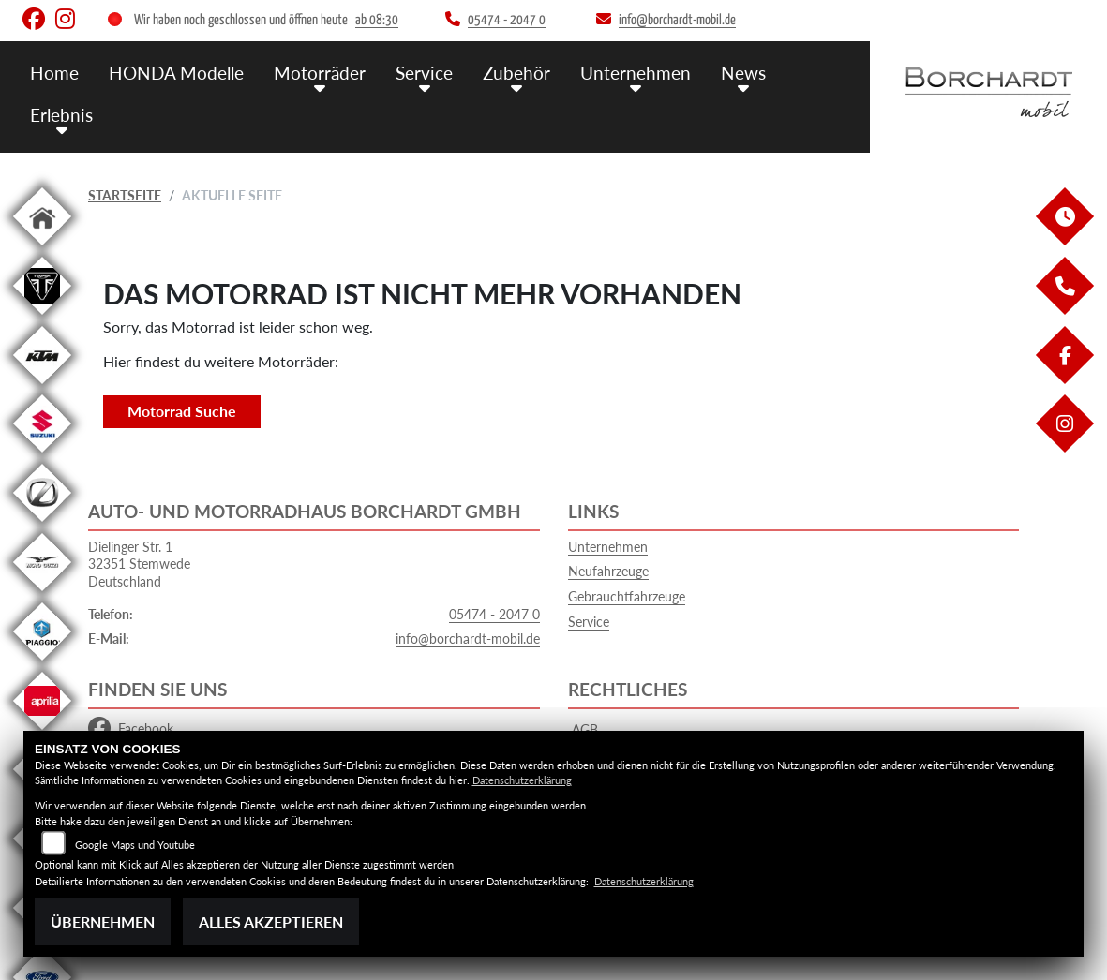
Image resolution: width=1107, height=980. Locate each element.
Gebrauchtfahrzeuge (626, 596)
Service (424, 72)
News (743, 72)
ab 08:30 (376, 20)
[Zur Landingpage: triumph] (42, 318)
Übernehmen (103, 921)
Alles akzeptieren (271, 921)
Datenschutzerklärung (522, 780)
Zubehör (516, 72)
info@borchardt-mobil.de (468, 638)
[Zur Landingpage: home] (42, 249)
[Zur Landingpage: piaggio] (42, 664)
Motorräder (320, 72)
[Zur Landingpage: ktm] (42, 387)
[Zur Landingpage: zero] (42, 525)
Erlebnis (61, 115)
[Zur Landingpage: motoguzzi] (42, 594)
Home (54, 72)
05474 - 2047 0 (494, 614)
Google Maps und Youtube (135, 845)
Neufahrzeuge (608, 571)
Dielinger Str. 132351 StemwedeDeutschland (139, 564)
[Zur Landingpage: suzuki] (42, 456)
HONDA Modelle (176, 72)
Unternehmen (635, 72)
